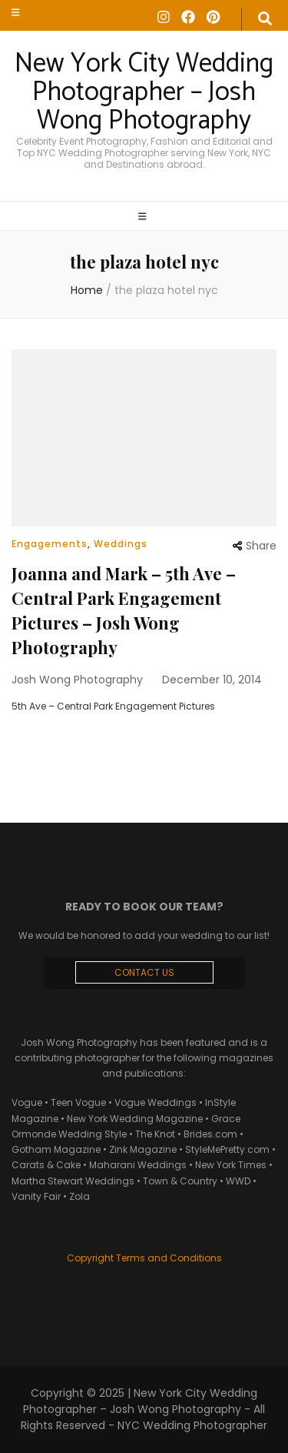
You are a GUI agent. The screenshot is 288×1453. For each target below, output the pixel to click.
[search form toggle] (265, 19)
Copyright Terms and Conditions (144, 1257)
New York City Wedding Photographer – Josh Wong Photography (144, 92)
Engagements (50, 543)
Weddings (120, 543)
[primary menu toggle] (144, 217)
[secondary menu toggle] (16, 12)
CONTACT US (144, 972)
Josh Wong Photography (77, 679)
